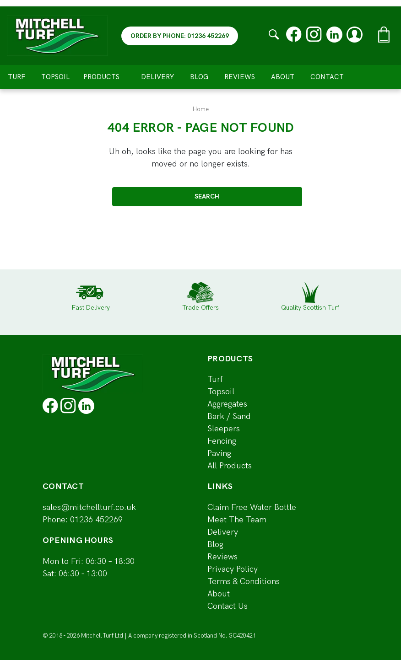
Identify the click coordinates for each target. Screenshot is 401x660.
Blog (199, 77)
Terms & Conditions (243, 581)
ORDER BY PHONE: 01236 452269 (179, 36)
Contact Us (227, 606)
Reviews (239, 77)
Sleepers (223, 429)
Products (105, 77)
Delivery (157, 77)
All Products (229, 466)
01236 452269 (96, 520)
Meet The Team (236, 520)
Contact (327, 77)
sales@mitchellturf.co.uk (89, 507)
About (282, 77)
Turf (16, 77)
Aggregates (227, 404)
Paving (219, 453)
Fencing (221, 441)
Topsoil (55, 77)
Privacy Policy (232, 569)
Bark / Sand (229, 416)
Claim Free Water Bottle (251, 507)
